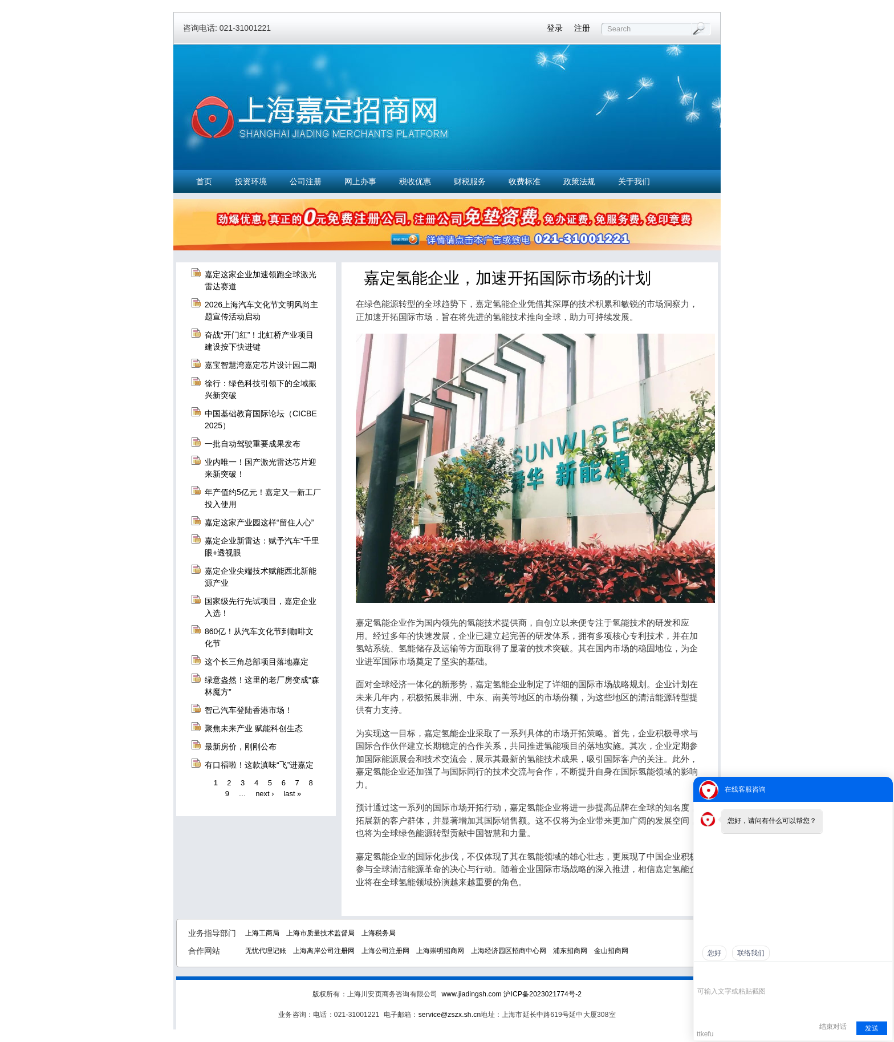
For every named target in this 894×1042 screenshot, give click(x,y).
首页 (204, 181)
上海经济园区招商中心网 (508, 951)
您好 (714, 953)
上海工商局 (262, 933)
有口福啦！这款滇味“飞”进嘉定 (259, 764)
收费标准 (525, 181)
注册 (582, 28)
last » (292, 793)
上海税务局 (378, 933)
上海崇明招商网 (440, 951)
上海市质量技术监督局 (320, 933)
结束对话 (833, 1027)
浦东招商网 (570, 951)
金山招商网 (611, 951)
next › (264, 793)
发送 (872, 1028)
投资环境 (251, 181)
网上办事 (360, 181)
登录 (555, 28)
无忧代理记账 (265, 951)
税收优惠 (415, 181)
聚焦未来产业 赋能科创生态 (254, 728)
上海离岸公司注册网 (324, 951)
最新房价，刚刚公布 (241, 746)
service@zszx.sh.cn (449, 1015)
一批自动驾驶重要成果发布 (252, 443)
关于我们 (634, 181)
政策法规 (579, 181)
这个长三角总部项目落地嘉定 (256, 661)
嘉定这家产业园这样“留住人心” (259, 522)
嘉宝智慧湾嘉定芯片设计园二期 (260, 365)
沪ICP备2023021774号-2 (542, 994)
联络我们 (751, 953)
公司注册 (306, 181)
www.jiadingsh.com (471, 994)
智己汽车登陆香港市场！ (248, 710)
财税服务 (470, 181)
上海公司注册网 (385, 951)
